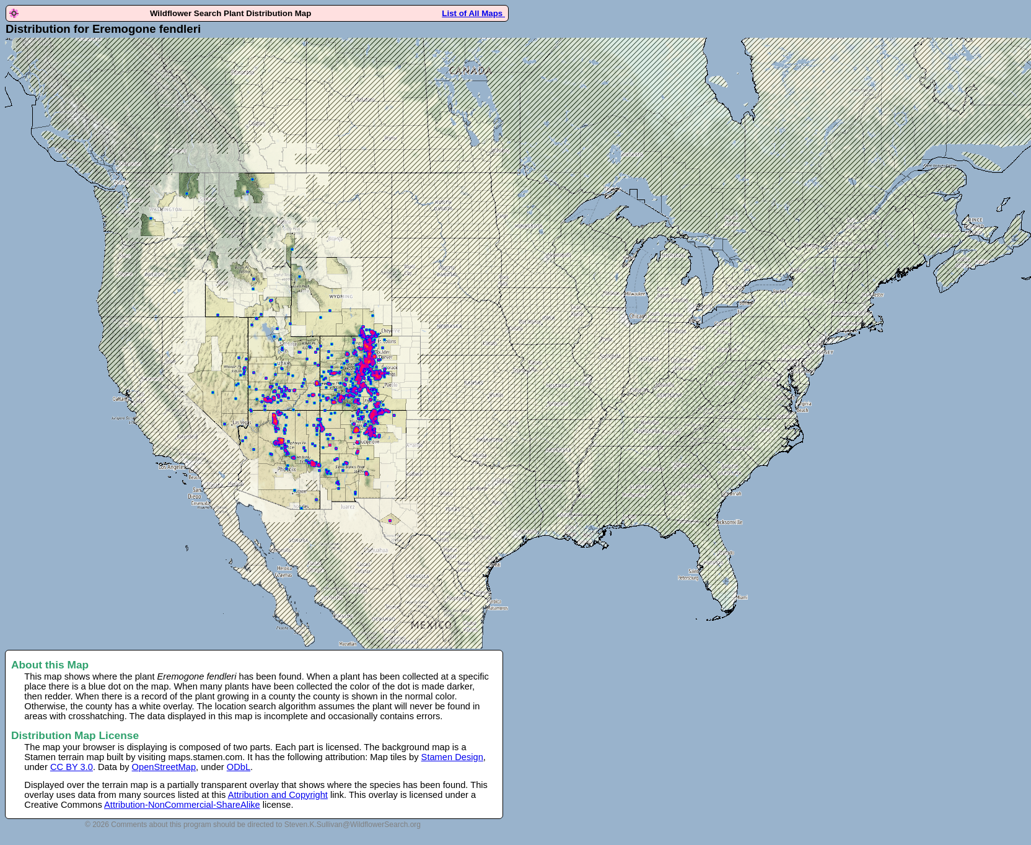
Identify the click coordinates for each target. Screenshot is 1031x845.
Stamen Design (452, 757)
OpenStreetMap (164, 767)
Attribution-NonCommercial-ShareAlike (182, 805)
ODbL (238, 767)
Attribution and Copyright (278, 795)
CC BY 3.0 (71, 767)
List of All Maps (473, 13)
